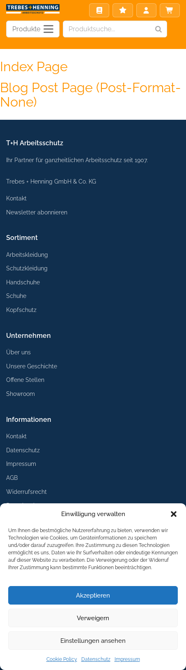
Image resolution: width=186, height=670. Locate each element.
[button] (174, 514)
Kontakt (16, 198)
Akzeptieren (93, 595)
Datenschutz (95, 659)
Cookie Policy (61, 659)
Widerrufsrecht (26, 491)
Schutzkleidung (27, 268)
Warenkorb (169, 10)
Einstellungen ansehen (93, 640)
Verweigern (93, 618)
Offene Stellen (25, 379)
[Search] (158, 29)
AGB (12, 477)
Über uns (18, 352)
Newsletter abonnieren (36, 212)
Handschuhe (23, 282)
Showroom (20, 393)
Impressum (127, 659)
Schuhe (16, 295)
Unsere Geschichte (31, 366)
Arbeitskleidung (27, 254)
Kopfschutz (21, 309)
